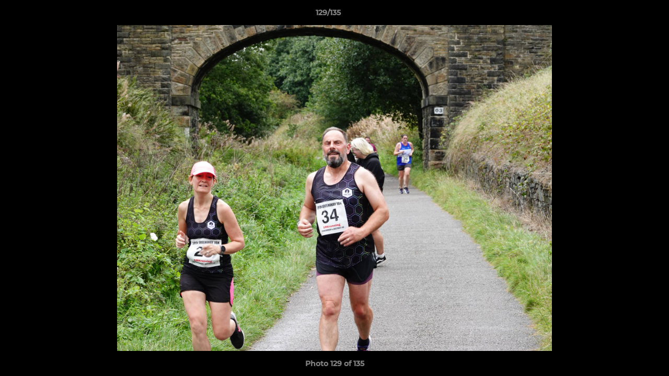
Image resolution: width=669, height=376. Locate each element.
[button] (625, 15)
